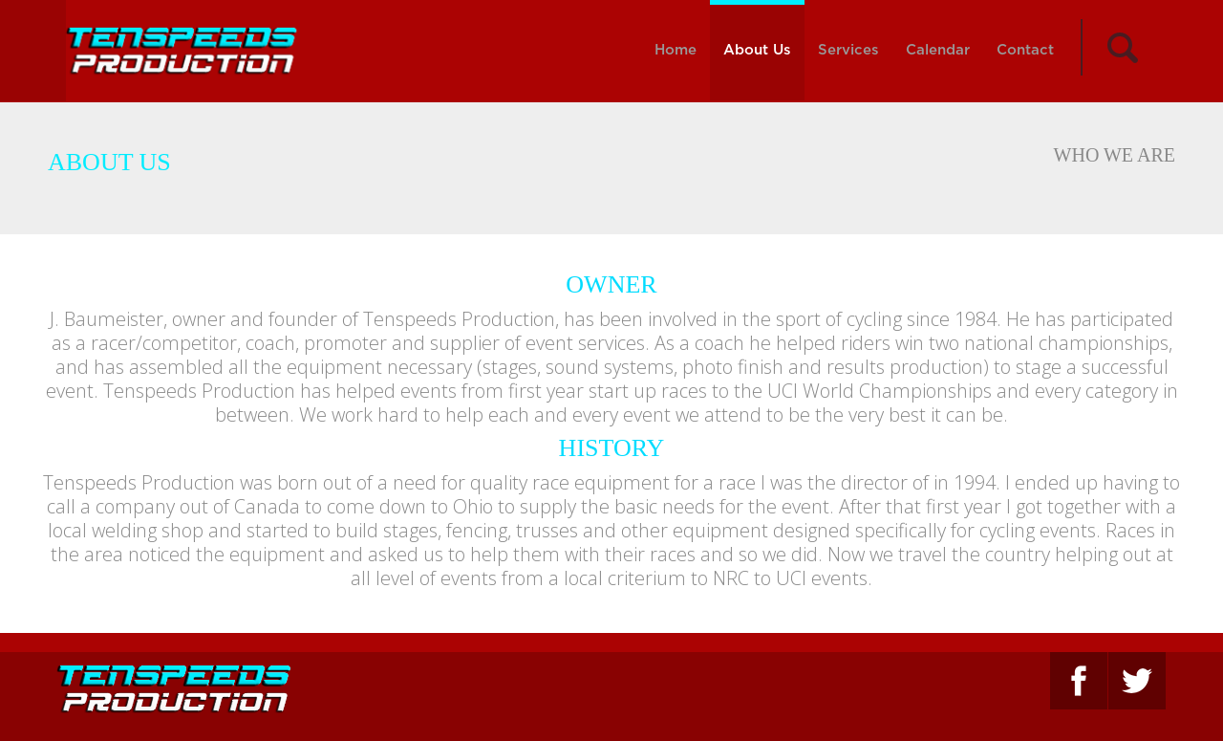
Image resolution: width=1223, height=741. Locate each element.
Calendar (938, 50)
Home (675, 50)
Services (848, 50)
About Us (757, 50)
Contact (1025, 50)
